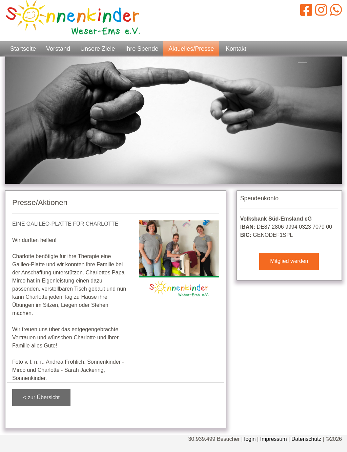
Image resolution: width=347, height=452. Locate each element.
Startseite (23, 48)
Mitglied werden (289, 261)
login (250, 439)
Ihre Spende (141, 48)
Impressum (273, 439)
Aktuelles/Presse (191, 48)
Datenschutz (306, 439)
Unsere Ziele (97, 48)
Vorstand (58, 48)
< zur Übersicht (41, 397)
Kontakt (236, 48)
